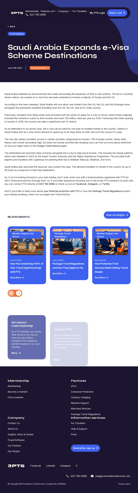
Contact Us (14, 423)
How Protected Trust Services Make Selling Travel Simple (111, 267)
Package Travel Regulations (85, 414)
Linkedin (50, 465)
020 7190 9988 (35, 14)
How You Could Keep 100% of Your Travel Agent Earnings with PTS (26, 267)
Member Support (80, 403)
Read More (17, 277)
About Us (13, 428)
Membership (32, 11)
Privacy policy (124, 484)
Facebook (35, 465)
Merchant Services (81, 408)
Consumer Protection (82, 391)
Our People (14, 451)
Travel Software (16, 440)
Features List (47, 11)
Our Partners (14, 445)
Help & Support (79, 428)
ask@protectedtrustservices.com (110, 476)
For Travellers (79, 11)
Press (74, 434)
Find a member (15, 397)
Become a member (18, 391)
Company (63, 11)
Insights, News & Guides (20, 434)
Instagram (65, 465)
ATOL (74, 386)
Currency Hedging (80, 397)
